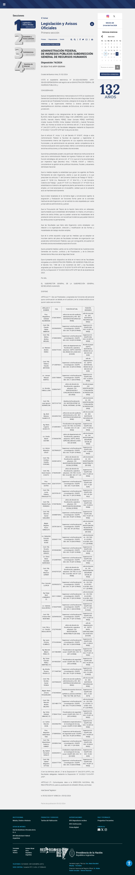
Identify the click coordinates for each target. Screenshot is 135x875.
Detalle (62, 39)
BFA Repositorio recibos (78, 820)
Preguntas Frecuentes (106, 820)
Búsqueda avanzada (110, 74)
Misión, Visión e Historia (22, 820)
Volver (44, 18)
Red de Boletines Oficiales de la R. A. (24, 831)
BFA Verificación (75, 824)
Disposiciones (52, 39)
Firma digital (74, 827)
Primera (43, 39)
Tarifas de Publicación (49, 820)
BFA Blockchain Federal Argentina (21, 837)
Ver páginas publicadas (51, 44)
